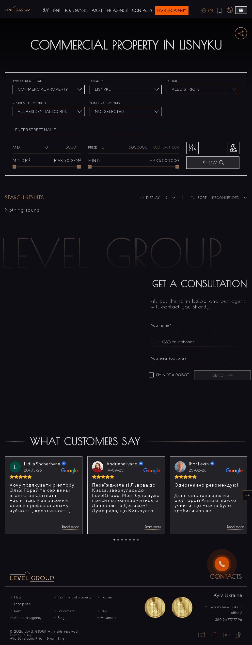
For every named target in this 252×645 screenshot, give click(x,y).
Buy (46, 10)
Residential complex (29, 103)
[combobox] (49, 89)
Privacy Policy (21, 635)
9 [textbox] (166, 198)
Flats (17, 597)
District (173, 81)
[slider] (14, 167)
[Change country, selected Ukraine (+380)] (160, 342)
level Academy (171, 10)
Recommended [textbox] (225, 198)
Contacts (142, 10)
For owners (76, 10)
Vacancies (108, 618)
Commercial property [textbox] (43, 89)
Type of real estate (28, 81)
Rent (57, 10)
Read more (70, 527)
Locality (97, 81)
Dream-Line (55, 638)
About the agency (110, 10)
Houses (107, 597)
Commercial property (74, 597)
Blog (61, 618)
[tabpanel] (43, 495)
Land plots (22, 604)
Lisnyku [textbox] (103, 89)
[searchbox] (203, 90)
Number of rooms (105, 103)
